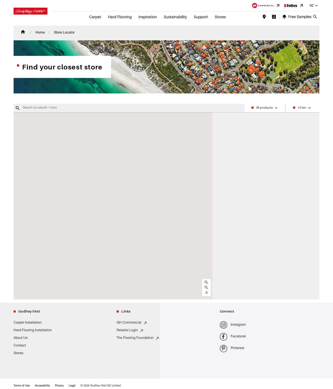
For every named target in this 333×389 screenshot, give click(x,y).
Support (201, 17)
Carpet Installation (28, 323)
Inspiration (147, 17)
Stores (220, 17)
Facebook (233, 336)
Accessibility (42, 386)
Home (40, 33)
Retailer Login (130, 330)
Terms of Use (22, 386)
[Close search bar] (315, 16)
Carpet (95, 17)
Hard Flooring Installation (33, 330)
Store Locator (64, 33)
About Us (21, 338)
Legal (72, 386)
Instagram (233, 325)
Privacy (59, 386)
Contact (20, 346)
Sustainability (175, 17)
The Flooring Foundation (138, 338)
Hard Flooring (120, 17)
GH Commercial (132, 323)
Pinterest (232, 348)
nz (314, 6)
